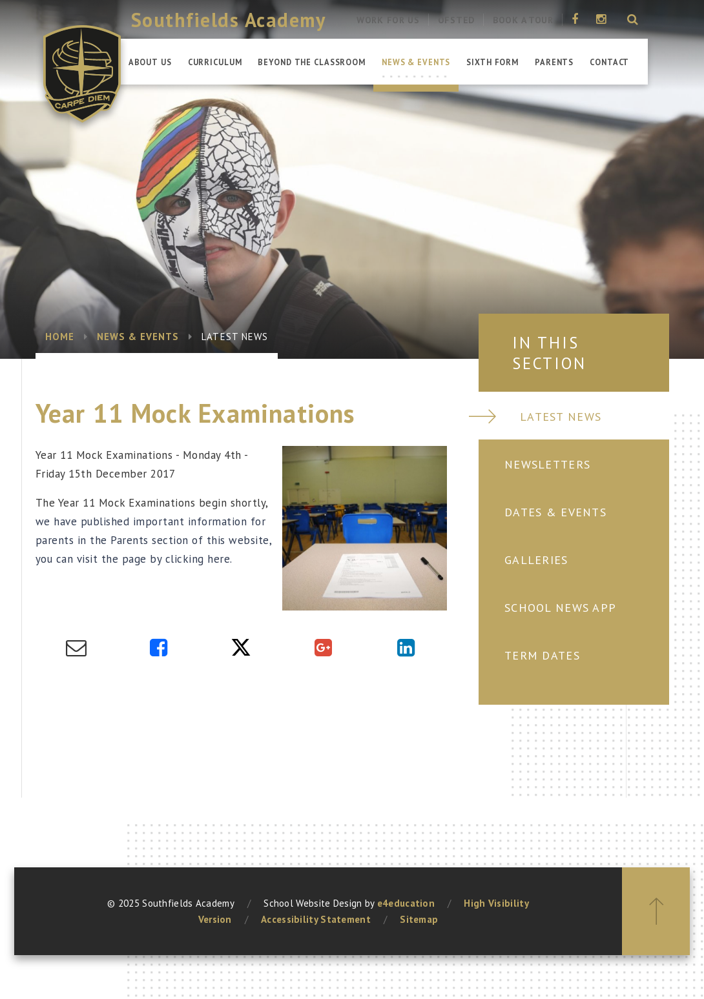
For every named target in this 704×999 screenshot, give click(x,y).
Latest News (235, 336)
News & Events (138, 336)
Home (59, 336)
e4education (406, 903)
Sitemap (419, 919)
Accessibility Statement (316, 919)
